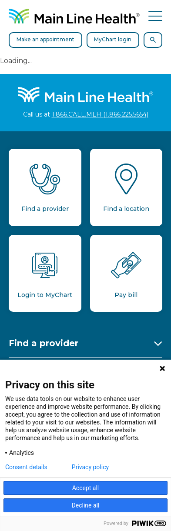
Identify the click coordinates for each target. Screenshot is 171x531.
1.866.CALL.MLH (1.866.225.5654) (100, 114)
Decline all (86, 505)
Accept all (85, 487)
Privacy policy (90, 467)
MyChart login (112, 39)
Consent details (26, 467)
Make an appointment (45, 39)
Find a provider (43, 343)
